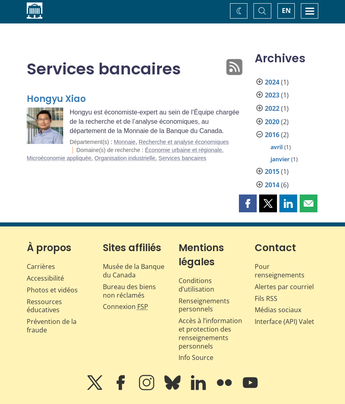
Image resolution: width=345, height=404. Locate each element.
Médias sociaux (278, 309)
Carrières (41, 266)
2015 (272, 171)
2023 (272, 95)
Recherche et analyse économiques (183, 142)
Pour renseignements (280, 270)
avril (276, 147)
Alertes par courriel (284, 286)
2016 (272, 134)
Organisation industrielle (124, 158)
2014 (272, 184)
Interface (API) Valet (284, 321)
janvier (280, 159)
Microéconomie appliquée (59, 158)
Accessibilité (45, 278)
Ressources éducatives (44, 306)
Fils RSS (266, 298)
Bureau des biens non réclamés (129, 291)
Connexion (125, 306)
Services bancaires (182, 158)
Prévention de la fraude (52, 325)
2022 (272, 108)
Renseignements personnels (204, 305)
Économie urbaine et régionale (183, 150)
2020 (272, 121)
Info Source (196, 357)
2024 (272, 82)
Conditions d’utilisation (196, 285)
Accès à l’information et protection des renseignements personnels (210, 333)
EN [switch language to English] (286, 10)
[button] (248, 203)
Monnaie (125, 142)
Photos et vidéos (52, 290)
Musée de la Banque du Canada (133, 270)
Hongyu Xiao (56, 99)
